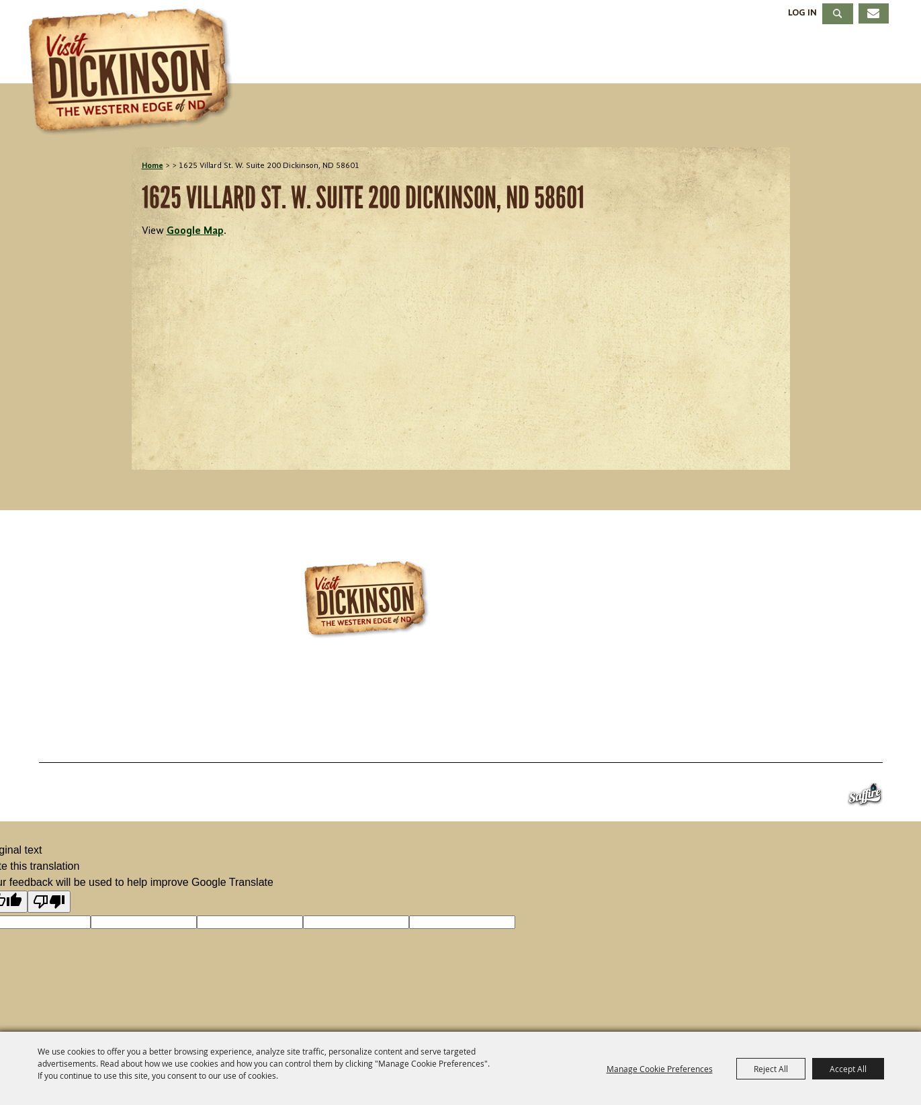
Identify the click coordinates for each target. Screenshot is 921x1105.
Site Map (673, 730)
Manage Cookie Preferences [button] (660, 1068)
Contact (592, 730)
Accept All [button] (848, 1068)
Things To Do (382, 56)
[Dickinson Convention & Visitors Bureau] (134, 72)
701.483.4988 (505, 691)
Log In (802, 12)
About (852, 56)
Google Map (195, 231)
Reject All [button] (771, 1068)
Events (497, 56)
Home (152, 166)
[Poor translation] (49, 902)
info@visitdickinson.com (660, 691)
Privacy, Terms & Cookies (802, 730)
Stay (577, 56)
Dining (656, 56)
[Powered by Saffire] (865, 797)
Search (837, 13)
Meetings (754, 56)
